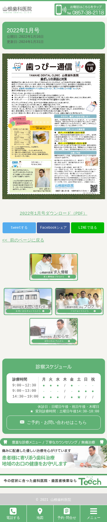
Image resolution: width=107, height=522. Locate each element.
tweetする (19, 227)
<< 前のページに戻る (23, 241)
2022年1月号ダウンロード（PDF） (53, 214)
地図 (40, 515)
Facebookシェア (53, 227)
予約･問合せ (66, 515)
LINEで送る (87, 227)
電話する (13, 515)
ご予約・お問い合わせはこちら (55, 421)
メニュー (93, 515)
